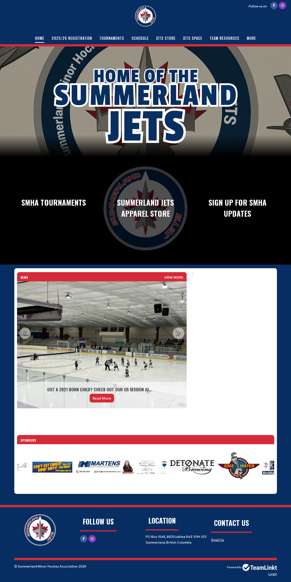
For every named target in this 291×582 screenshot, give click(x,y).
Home (39, 38)
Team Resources (224, 38)
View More (173, 277)
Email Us (217, 540)
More (251, 38)
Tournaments (112, 38)
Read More (102, 398)
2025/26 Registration (72, 38)
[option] (102, 344)
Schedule (140, 38)
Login (272, 574)
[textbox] (102, 418)
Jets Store (166, 38)
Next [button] (178, 333)
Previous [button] (25, 333)
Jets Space (192, 38)
